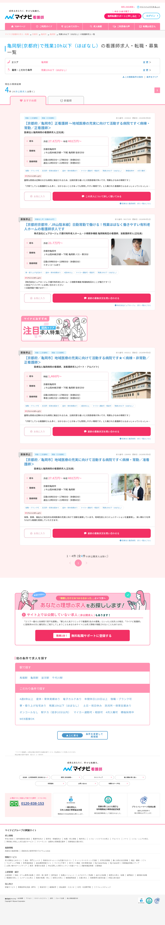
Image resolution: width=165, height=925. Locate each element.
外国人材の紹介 (114, 878)
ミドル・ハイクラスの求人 (99, 839)
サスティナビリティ (40, 898)
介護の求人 (83, 878)
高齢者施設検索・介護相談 (92, 866)
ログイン (150, 16)
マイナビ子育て (60, 863)
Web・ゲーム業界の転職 (24, 875)
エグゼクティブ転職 (85, 875)
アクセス (29, 898)
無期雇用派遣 (71, 878)
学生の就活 (9, 839)
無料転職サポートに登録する (82, 635)
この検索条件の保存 (133, 76)
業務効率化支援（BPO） (27, 887)
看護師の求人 (11, 878)
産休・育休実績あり (70, 170)
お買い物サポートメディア (16, 866)
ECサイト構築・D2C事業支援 (80, 863)
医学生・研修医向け (53, 839)
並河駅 (45, 677)
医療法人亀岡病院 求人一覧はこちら (136, 203)
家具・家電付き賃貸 (37, 866)
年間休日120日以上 (96, 699)
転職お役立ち (149, 26)
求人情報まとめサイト (13, 860)
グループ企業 (60, 898)
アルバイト (116, 839)
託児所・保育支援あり (50, 170)
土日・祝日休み (92, 705)
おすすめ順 (28, 100)
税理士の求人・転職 (116, 875)
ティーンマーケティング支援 (86, 860)
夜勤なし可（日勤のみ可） (45, 219)
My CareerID (114, 863)
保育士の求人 (58, 878)
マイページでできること (150, 7)
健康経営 (53, 887)
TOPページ (20, 26)
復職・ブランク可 (32, 170)
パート (125, 839)
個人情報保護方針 (72, 898)
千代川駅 (57, 677)
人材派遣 (8, 875)
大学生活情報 (105, 860)
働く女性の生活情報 (120, 860)
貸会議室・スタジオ (66, 887)
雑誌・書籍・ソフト (138, 860)
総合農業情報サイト (43, 863)
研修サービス (10, 887)
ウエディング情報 (13, 863)
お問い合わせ (82, 783)
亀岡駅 (34, 677)
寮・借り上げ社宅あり (33, 272)
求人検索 (97, 26)
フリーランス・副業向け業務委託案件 (51, 842)
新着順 (66, 100)
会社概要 (20, 898)
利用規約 (50, 783)
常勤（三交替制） (48, 118)
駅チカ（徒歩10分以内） (56, 712)
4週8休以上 (68, 272)
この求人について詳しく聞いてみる (101, 196)
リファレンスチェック (102, 887)
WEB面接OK (27, 719)
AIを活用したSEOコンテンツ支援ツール (63, 866)
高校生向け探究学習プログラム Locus (35, 851)
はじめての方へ (71, 26)
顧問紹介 (130, 875)
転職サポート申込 (114, 783)
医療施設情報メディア (130, 863)
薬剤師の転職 (142, 875)
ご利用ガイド (45, 26)
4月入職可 (141, 170)
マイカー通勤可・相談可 (90, 170)
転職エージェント (68, 875)
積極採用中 (130, 170)
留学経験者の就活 (23, 839)
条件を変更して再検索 (82, 735)
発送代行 (43, 887)
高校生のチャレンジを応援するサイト (57, 860)
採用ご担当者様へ (128, 7)
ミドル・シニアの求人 (139, 839)
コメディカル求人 (26, 878)
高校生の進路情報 (11, 851)
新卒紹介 (54, 875)
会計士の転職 (101, 875)
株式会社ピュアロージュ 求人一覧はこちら (134, 305)
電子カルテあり (72, 699)
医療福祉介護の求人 (75, 842)
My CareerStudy (101, 863)
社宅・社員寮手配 (84, 887)
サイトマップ (98, 777)
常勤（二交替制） (32, 118)
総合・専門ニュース (32, 860)
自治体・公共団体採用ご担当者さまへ (35, 777)
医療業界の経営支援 (97, 878)
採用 (51, 898)
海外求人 (82, 839)
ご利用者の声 (123, 26)
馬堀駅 (24, 677)
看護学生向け (38, 839)
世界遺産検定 (28, 863)
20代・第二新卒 (42, 875)
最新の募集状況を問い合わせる (101, 298)
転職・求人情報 (70, 839)
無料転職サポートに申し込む (122, 16)
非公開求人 (21, 91)
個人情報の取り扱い (130, 777)
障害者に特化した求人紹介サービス (20, 842)
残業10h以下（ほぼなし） (113, 170)
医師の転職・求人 (43, 878)
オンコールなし (29, 712)
